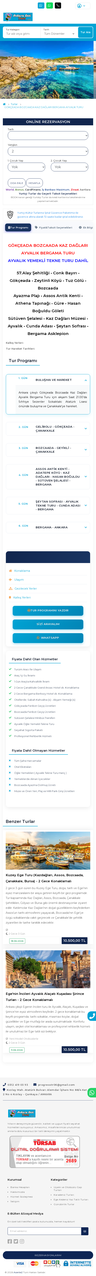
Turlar (14, 104)
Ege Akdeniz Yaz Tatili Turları (71, 1199)
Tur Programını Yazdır (49, 610)
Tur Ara (85, 32)
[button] (53, 379)
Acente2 (18, 1272)
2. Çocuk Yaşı (59, 160)
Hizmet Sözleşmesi (21, 1196)
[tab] (18, 227)
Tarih (46, 29)
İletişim (14, 1201)
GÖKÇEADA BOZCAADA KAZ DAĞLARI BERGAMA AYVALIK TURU (43, 107)
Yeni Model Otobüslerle (23, 1038)
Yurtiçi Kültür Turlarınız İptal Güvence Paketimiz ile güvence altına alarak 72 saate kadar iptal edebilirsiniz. (50, 214)
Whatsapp (48, 637)
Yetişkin (12, 144)
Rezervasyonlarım (48, 1255)
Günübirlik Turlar (64, 1204)
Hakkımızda (17, 1191)
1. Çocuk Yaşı (15, 160)
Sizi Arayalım (48, 624)
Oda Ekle (16, 183)
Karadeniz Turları (64, 1194)
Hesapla (34, 183)
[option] (47, 70)
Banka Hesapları (20, 1187)
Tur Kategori (13, 29)
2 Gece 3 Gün (15, 933)
